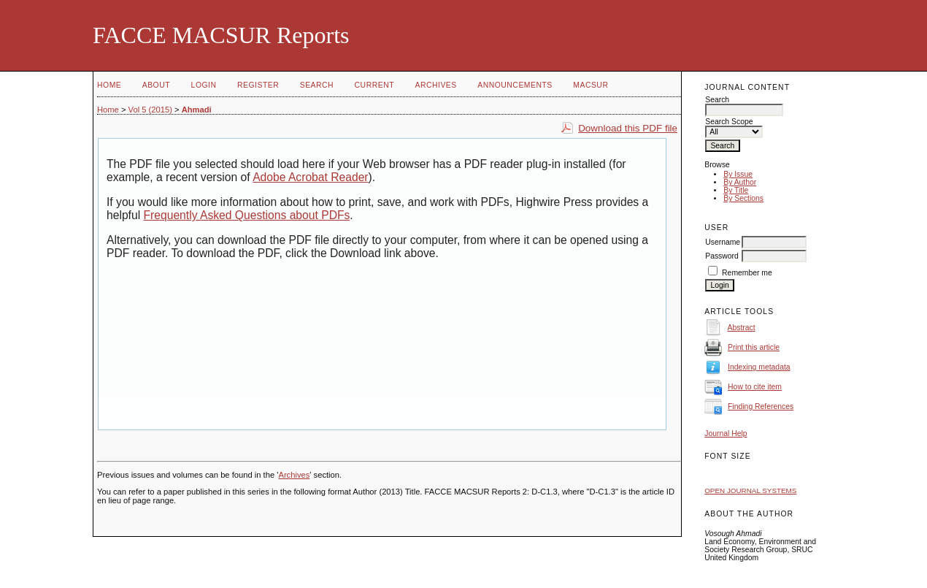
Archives (435, 85)
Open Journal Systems (750, 490)
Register (258, 85)
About (156, 85)
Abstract (741, 328)
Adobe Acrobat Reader (310, 177)
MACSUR (590, 85)
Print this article (754, 347)
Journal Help (725, 433)
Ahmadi (197, 109)
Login (204, 85)
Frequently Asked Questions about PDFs (247, 215)
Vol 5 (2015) (150, 109)
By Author (739, 182)
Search (317, 85)
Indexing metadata (759, 367)
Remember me (747, 273)
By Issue (738, 174)
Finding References (760, 406)
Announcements (515, 85)
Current (374, 85)
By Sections (743, 198)
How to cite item (755, 387)
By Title (735, 190)
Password (722, 256)
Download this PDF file (627, 128)
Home (109, 85)
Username (722, 242)
